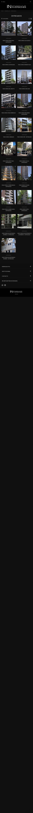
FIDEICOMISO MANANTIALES (16, 175)
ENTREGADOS (16, 54)
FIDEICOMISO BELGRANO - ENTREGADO (16, 335)
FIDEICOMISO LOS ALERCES (16, 96)
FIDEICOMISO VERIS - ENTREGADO (16, 654)
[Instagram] (5, 801)
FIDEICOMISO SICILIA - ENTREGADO (16, 494)
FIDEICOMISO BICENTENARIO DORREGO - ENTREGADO (16, 693)
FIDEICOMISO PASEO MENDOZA (16, 295)
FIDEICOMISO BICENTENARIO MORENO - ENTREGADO (16, 773)
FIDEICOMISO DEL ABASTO (16, 215)
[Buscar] (30, 2)
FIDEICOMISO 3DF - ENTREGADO (16, 414)
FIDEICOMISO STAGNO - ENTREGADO (16, 574)
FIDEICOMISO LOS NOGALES (16, 136)
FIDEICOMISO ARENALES (16, 375)
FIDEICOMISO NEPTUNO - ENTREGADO (16, 454)
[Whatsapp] (2, 801)
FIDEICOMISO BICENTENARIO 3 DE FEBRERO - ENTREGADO (16, 733)
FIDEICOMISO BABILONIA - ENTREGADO (16, 56)
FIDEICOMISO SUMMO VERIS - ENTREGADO (16, 614)
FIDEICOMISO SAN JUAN (16, 255)
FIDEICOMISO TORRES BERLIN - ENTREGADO (16, 534)
